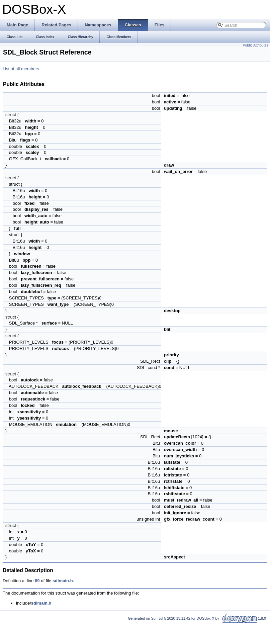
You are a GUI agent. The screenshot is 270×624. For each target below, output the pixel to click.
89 (37, 580)
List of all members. (21, 68)
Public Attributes (255, 45)
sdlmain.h (63, 580)
